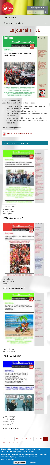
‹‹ (3, 439)
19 (22, 439)
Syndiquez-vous (37, 8)
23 (41, 439)
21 (31, 439)
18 (17, 439)
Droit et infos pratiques (14, 23)
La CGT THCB (10, 18)
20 (26, 439)
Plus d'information (7, 461)
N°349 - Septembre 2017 (14, 288)
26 (9, 443)
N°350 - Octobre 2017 (13, 218)
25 (4, 443)
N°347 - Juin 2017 (11, 428)
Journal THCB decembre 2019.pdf (19, 133)
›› (17, 443)
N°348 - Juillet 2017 (12, 356)
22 (36, 439)
